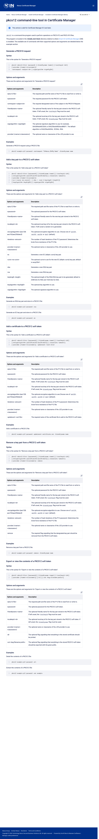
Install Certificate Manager (36, 14)
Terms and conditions (34, 831)
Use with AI (85, 14)
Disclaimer (24, 831)
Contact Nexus (15, 831)
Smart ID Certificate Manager (69, 39)
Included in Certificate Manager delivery (56, 14)
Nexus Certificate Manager (26, 6)
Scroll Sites (64, 833)
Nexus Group (6, 831)
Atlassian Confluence (74, 833)
